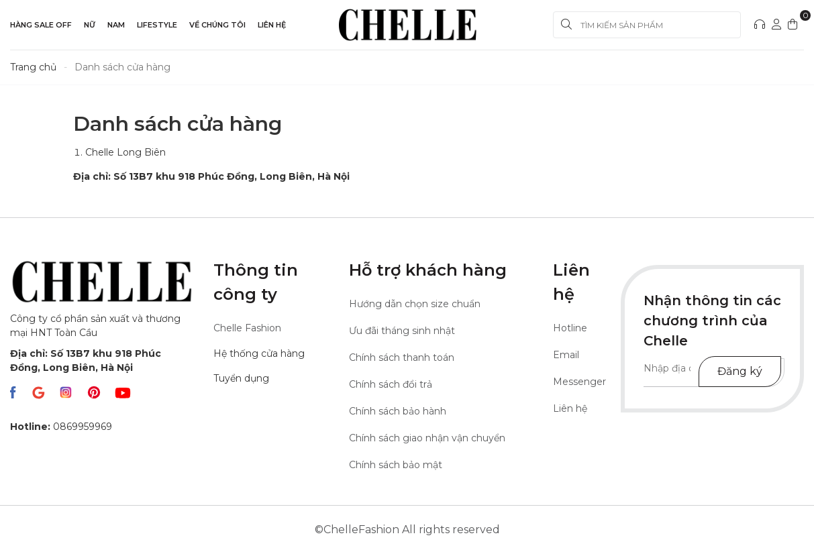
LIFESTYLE (157, 25)
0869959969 (61, 427)
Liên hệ (272, 25)
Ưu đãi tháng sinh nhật (402, 331)
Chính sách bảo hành (397, 411)
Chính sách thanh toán (401, 357)
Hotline (570, 328)
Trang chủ (33, 67)
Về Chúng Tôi (217, 25)
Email (566, 355)
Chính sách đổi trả (390, 384)
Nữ (89, 25)
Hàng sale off (41, 25)
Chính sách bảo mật (395, 465)
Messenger (579, 382)
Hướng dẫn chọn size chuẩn (414, 304)
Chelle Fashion (247, 328)
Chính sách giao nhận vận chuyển (427, 438)
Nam (116, 25)
